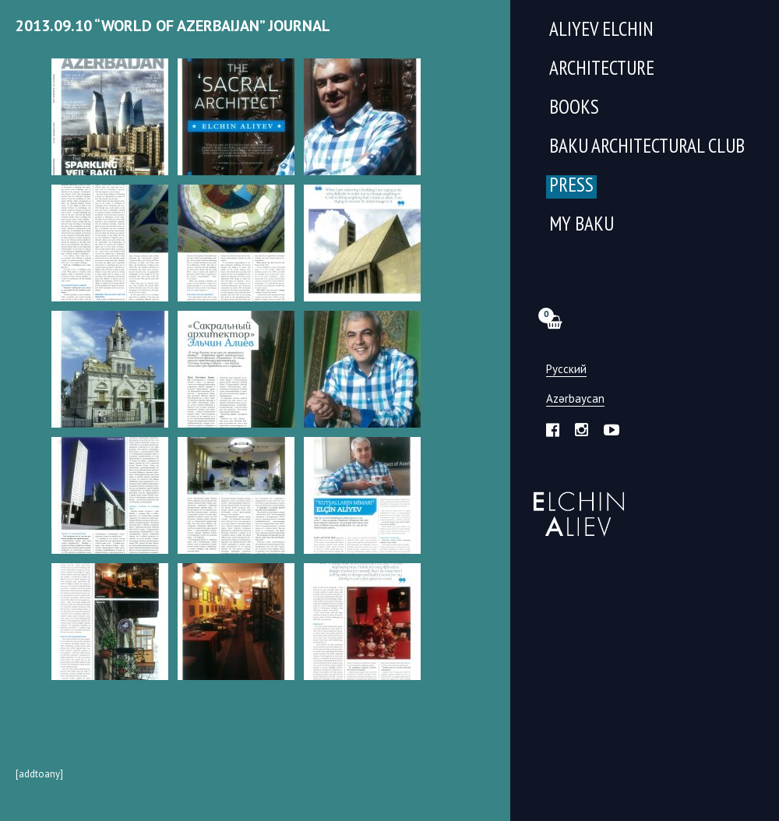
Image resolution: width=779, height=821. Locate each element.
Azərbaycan (575, 399)
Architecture (601, 69)
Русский (566, 369)
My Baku (581, 225)
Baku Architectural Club (647, 147)
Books (574, 108)
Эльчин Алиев (575, 505)
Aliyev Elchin (601, 31)
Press (571, 186)
